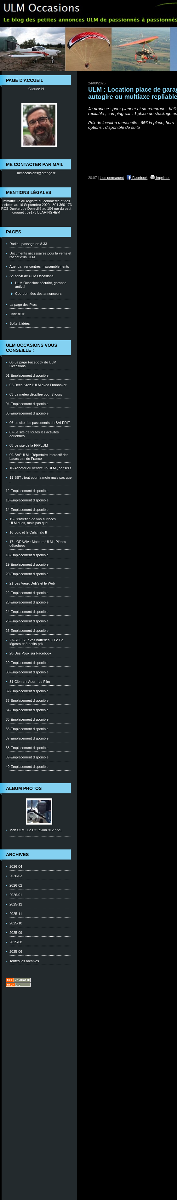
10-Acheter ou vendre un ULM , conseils (40, 468)
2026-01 (15, 895)
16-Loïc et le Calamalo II (28, 532)
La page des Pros (23, 304)
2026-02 (15, 885)
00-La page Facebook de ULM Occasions (32, 364)
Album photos (24, 788)
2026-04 (15, 866)
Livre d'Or (16, 314)
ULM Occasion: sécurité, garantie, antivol (41, 285)
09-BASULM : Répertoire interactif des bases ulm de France (38, 456)
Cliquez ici (36, 89)
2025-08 (15, 942)
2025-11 (15, 914)
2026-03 (15, 876)
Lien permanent (112, 178)
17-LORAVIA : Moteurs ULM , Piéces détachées (37, 543)
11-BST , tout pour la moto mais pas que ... (40, 479)
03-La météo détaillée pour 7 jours (35, 394)
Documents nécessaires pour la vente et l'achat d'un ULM (40, 255)
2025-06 (15, 951)
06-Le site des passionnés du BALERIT (39, 423)
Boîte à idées (19, 323)
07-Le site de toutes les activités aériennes (34, 434)
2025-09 (15, 932)
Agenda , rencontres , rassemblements (39, 266)
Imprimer (159, 178)
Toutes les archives (24, 961)
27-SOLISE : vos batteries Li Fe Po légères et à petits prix (36, 642)
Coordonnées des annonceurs (38, 293)
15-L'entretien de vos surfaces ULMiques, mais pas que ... (32, 521)
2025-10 (15, 923)
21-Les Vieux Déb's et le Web (32, 583)
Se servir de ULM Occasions (31, 276)
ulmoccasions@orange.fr (36, 173)
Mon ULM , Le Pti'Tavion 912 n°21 (35, 830)
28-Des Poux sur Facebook (30, 653)
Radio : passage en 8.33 (28, 244)
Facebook (137, 178)
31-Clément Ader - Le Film (29, 681)
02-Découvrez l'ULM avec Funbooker (37, 385)
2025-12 (15, 904)
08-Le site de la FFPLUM (28, 445)
